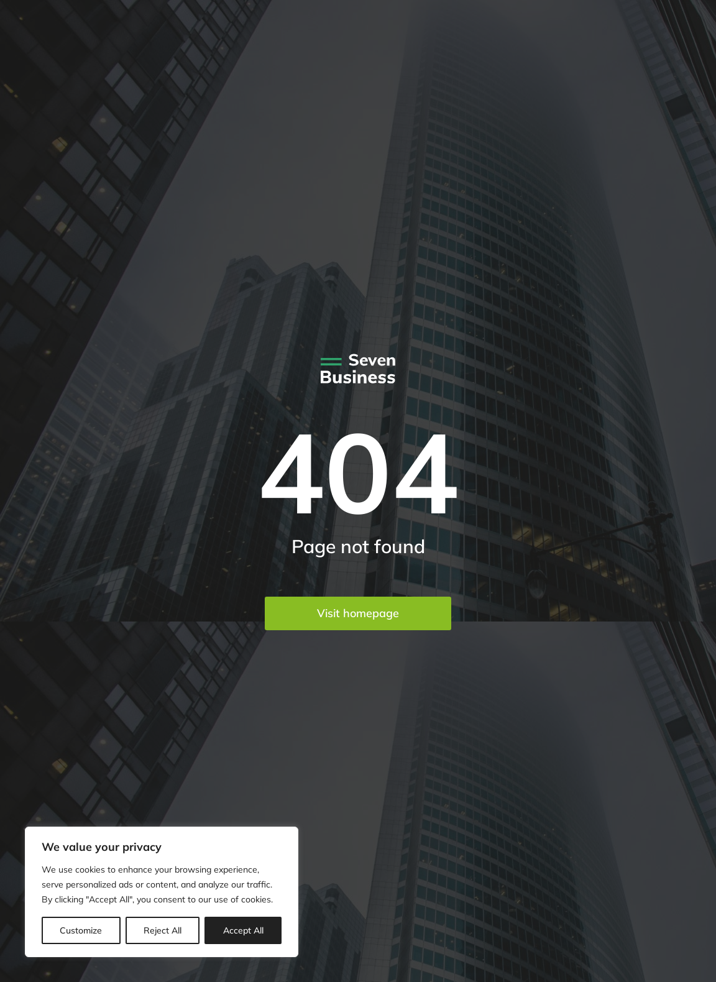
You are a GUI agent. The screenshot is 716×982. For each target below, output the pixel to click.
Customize (81, 930)
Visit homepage (358, 613)
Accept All (243, 930)
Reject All (162, 930)
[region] (161, 892)
